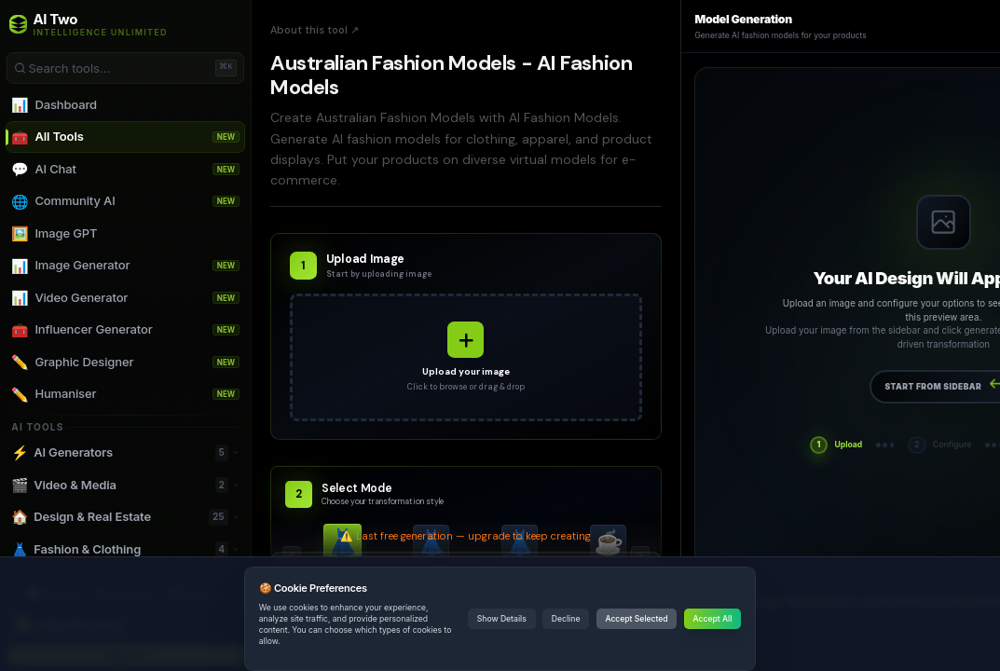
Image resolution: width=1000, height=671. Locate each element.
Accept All (713, 618)
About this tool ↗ (314, 29)
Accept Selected (636, 618)
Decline (566, 618)
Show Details (502, 618)
